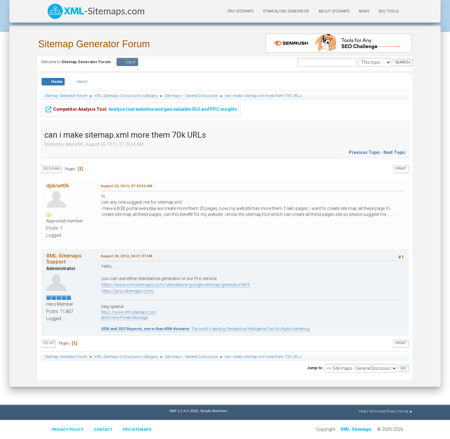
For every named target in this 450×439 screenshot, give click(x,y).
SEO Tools (388, 11)
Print (401, 169)
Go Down (51, 169)
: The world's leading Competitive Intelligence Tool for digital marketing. (205, 328)
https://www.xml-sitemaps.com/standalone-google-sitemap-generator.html (176, 284)
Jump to (314, 367)
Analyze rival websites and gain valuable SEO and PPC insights (141, 108)
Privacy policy (67, 429)
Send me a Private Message (124, 317)
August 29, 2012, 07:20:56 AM (126, 186)
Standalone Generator (286, 11)
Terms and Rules (382, 411)
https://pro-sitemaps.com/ (128, 291)
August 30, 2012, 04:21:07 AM (126, 256)
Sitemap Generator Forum (94, 43)
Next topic (394, 152)
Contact (103, 429)
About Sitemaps (333, 11)
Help (362, 411)
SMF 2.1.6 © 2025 (183, 411)
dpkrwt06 (57, 185)
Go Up (48, 343)
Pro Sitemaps (137, 429)
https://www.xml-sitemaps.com (128, 312)
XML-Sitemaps (356, 429)
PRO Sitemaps (240, 11)
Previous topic (364, 152)
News (364, 11)
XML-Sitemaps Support (64, 258)
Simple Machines (213, 411)
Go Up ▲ (405, 411)
